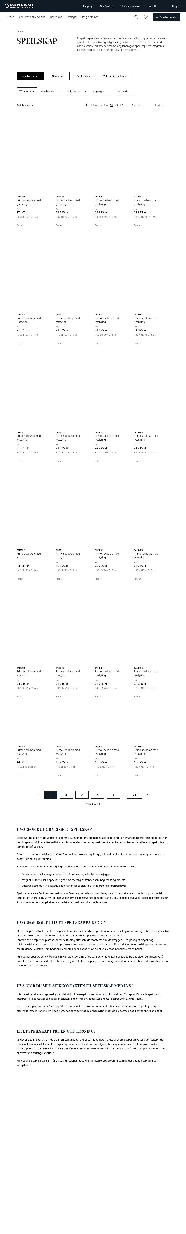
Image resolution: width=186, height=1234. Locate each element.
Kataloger (71, 17)
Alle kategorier (30, 76)
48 (116, 105)
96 (121, 105)
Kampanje (88, 6)
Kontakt (152, 6)
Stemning (137, 105)
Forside (20, 31)
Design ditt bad (90, 17)
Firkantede (58, 76)
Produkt (159, 105)
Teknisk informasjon (130, 6)
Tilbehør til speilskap (114, 76)
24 (111, 105)
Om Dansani (106, 6)
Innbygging (83, 76)
